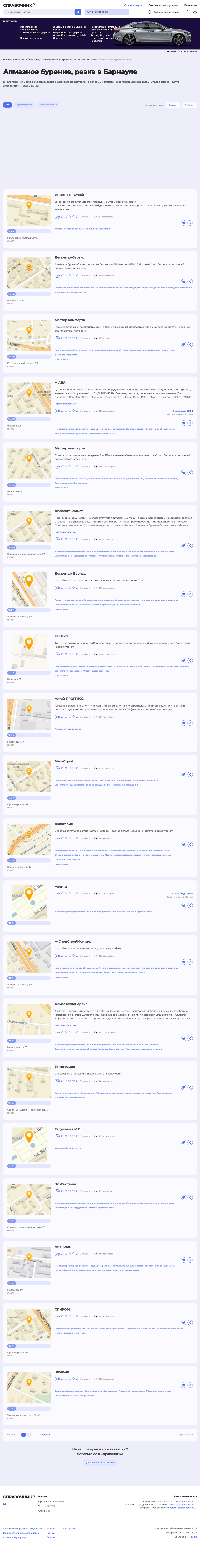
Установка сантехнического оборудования (108, 600)
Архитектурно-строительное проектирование (154, 600)
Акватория (64, 824)
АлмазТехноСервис (71, 1004)
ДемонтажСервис (70, 257)
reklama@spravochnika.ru (183, 1504)
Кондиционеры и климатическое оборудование (150, 429)
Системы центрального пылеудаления (74, 1395)
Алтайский (20, 59)
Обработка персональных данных (22, 1528)
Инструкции (69, 1528)
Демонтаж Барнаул (71, 573)
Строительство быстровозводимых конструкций (79, 780)
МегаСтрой (64, 761)
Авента (61, 886)
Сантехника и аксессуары (67, 859)
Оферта (50, 1537)
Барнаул (34, 59)
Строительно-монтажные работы (79, 59)
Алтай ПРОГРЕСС (69, 699)
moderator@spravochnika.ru (181, 1507)
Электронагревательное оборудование (136, 556)
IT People (192, 1536)
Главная (7, 59)
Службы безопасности (66, 1270)
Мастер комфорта (70, 320)
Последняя (43, 1434)
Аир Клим (63, 1247)
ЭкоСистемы (65, 1184)
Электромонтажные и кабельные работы (124, 972)
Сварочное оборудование (68, 1328)
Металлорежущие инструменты (71, 1333)
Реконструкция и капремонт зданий (141, 287)
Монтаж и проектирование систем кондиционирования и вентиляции (90, 429)
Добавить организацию (100, 1462)
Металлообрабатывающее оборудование (103, 1328)
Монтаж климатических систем (70, 292)
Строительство (49, 59)
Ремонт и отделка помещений (176, 287)
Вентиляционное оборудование (71, 350)
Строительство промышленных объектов (75, 1049)
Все (7, 104)
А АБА (60, 382)
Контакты (51, 1528)
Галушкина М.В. (68, 1129)
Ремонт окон (168, 350)
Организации (133, 5)
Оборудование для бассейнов (70, 666)
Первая (11, 1434)
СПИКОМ (62, 1309)
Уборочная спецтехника (158, 1391)
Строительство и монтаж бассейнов (132, 666)
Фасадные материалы (66, 355)
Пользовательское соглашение (21, 1533)
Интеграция (65, 1067)
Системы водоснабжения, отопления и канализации (108, 850)
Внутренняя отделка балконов (144, 350)
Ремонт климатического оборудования (74, 287)
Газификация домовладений (96, 229)
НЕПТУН (61, 636)
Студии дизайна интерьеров (69, 1391)
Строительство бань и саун (96, 671)
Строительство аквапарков (68, 671)
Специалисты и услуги (163, 5)
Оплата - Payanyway (14, 1537)
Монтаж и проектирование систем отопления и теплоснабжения (137, 855)
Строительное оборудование (140, 1328)
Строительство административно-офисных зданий (80, 785)
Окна (125, 350)
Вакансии (190, 5)
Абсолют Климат (69, 511)
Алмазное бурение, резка (68, 229)
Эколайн (62, 1372)
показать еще (61, 359)
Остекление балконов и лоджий (105, 350)
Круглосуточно (24, 104)
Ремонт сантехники (130, 604)
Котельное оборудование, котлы (153, 850)
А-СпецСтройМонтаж (73, 941)
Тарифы (50, 1533)
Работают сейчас (48, 104)
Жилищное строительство (146, 780)
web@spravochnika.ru (185, 1501)
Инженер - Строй (69, 195)
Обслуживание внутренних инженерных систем (79, 855)
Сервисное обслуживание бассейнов (170, 666)
